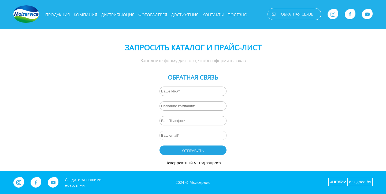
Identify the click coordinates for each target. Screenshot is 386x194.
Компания (85, 14)
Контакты (213, 14)
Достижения (185, 14)
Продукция (57, 14)
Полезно (237, 14)
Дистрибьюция (118, 14)
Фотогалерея (152, 14)
